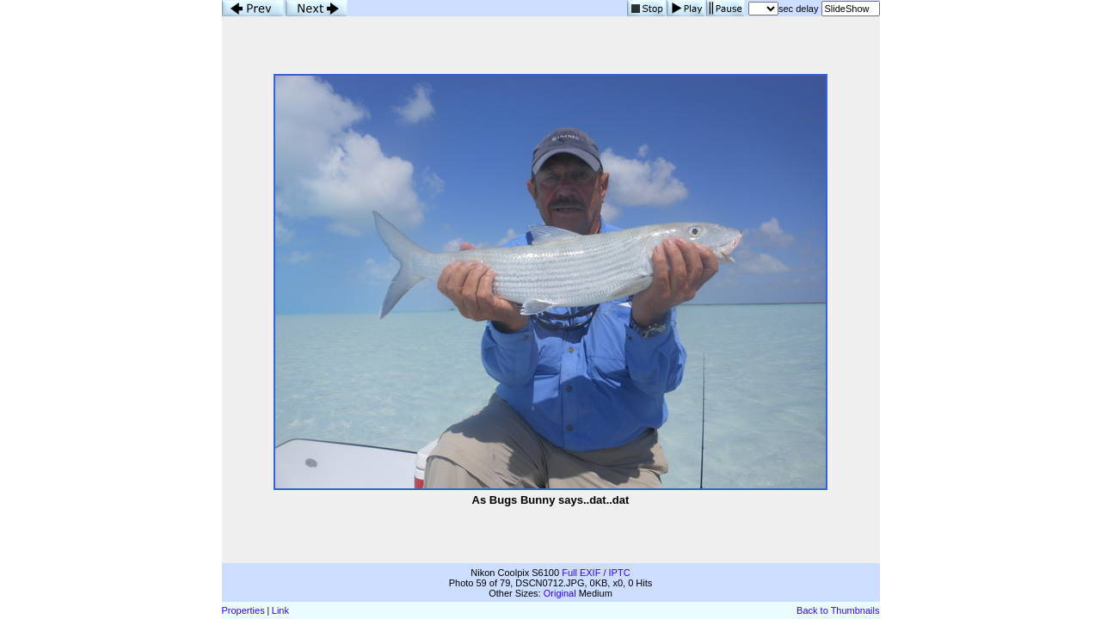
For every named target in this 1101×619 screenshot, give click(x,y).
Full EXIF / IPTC (596, 572)
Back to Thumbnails (838, 610)
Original (560, 593)
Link (280, 610)
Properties (243, 610)
